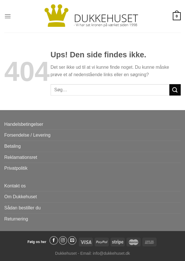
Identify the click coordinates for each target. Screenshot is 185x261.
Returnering (16, 219)
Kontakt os (15, 185)
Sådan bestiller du (22, 207)
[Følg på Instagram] (63, 240)
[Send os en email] (72, 240)
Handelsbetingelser (23, 124)
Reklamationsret (20, 157)
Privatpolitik (16, 168)
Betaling (12, 146)
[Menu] (7, 16)
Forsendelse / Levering (27, 135)
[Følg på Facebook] (53, 240)
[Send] (175, 89)
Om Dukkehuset (20, 196)
